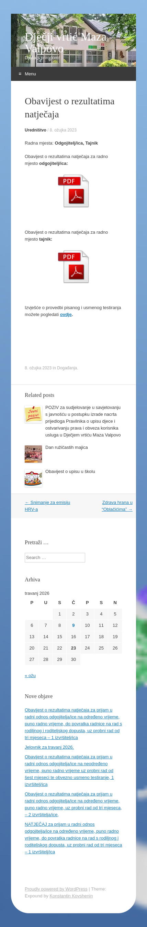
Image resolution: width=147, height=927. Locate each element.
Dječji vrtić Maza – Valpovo (70, 42)
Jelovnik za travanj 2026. (49, 747)
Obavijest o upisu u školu (70, 471)
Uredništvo (35, 130)
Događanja (67, 368)
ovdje (66, 314)
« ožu (30, 675)
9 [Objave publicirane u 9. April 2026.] (73, 625)
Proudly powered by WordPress (56, 889)
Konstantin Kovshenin (71, 895)
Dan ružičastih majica (66, 447)
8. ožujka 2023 (63, 130)
